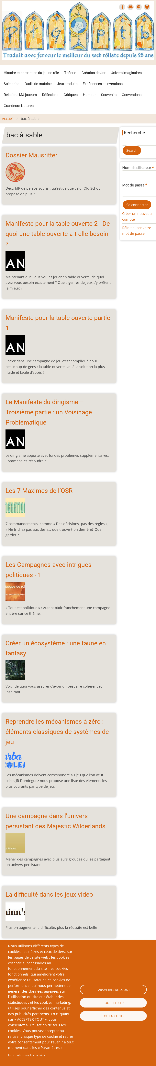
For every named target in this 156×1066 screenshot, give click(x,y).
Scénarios (11, 84)
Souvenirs (109, 95)
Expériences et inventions (103, 84)
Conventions (131, 95)
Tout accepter (113, 1016)
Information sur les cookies (26, 1055)
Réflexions (50, 95)
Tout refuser (113, 1003)
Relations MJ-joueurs (20, 95)
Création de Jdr (94, 73)
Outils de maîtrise (38, 84)
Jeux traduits (67, 84)
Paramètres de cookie (113, 990)
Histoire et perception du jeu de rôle (31, 73)
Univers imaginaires (126, 73)
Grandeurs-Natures (19, 106)
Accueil (8, 118)
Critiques (71, 95)
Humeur (89, 95)
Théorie (70, 73)
